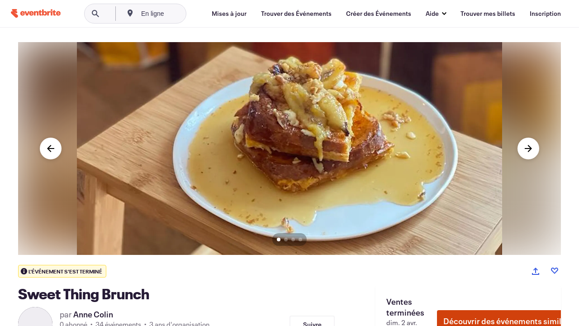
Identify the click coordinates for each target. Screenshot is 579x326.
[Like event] (554, 270)
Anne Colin (93, 314)
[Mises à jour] (229, 14)
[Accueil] (36, 13)
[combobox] (181, 13)
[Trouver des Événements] (296, 14)
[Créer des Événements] (378, 14)
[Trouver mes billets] (487, 14)
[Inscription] (545, 14)
